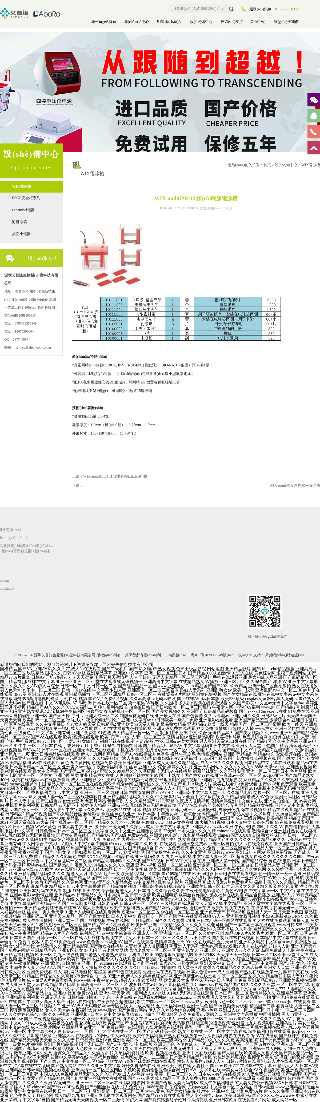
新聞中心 (258, 22)
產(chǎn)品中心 (136, 22)
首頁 (267, 165)
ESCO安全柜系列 (26, 196)
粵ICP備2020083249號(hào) (212, 655)
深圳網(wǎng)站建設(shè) (285, 655)
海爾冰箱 (19, 220)
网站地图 (215, 668)
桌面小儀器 (21, 232)
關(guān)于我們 (286, 22)
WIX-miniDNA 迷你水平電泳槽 (295, 483)
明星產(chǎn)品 (169, 22)
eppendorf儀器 (23, 208)
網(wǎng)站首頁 (103, 22)
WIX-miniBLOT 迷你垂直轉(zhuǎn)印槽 (115, 474)
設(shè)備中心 (201, 22)
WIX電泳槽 (21, 187)
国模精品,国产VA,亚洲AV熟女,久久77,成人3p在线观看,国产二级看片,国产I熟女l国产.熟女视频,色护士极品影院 (103, 668)
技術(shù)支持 (232, 22)
